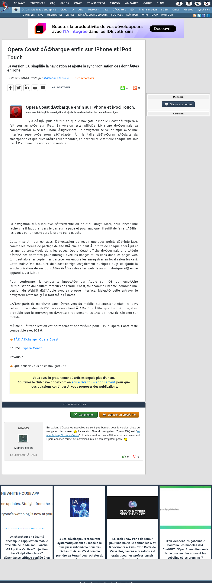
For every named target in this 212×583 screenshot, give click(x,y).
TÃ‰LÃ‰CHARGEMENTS (93, 14)
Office (175, 9)
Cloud (63, 9)
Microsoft (93, 9)
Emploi (114, 3)
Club (160, 3)
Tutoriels (37, 3)
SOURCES (117, 14)
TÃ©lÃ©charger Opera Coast (36, 341)
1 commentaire (84, 79)
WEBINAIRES (54, 14)
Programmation (148, 9)
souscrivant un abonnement (93, 383)
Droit (147, 3)
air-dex (23, 431)
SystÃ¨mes (203, 9)
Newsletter (95, 3)
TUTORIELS (28, 14)
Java (105, 9)
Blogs (64, 3)
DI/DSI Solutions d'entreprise (39, 9)
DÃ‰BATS (132, 14)
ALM (81, 9)
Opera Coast (32, 350)
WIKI (145, 14)
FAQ (53, 3)
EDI (132, 9)
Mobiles (188, 9)
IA (72, 9)
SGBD (164, 9)
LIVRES (70, 14)
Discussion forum (178, 104)
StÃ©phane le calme (56, 79)
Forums (19, 3)
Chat (78, 3)
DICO (154, 14)
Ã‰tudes (132, 3)
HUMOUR (167, 14)
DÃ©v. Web (119, 9)
